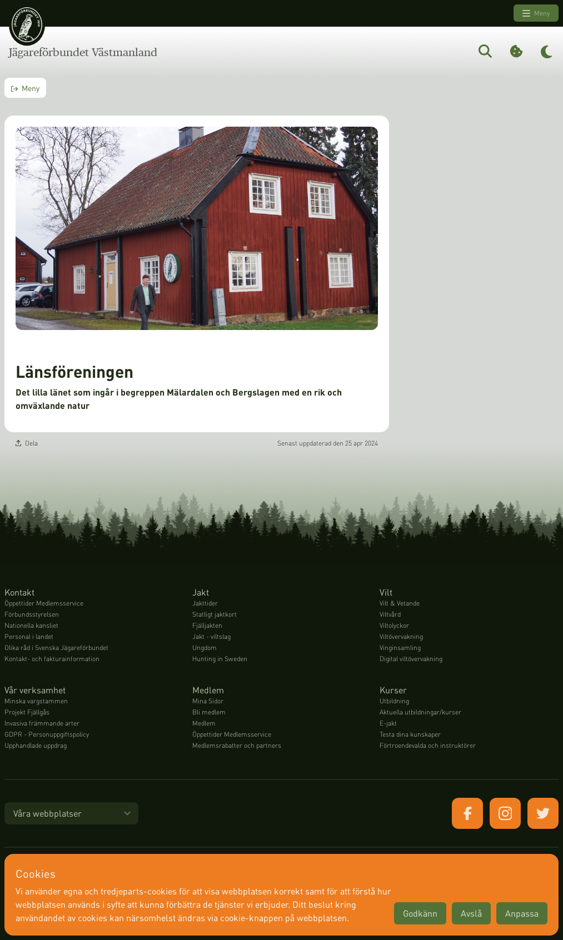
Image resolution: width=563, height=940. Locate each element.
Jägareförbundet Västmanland (83, 52)
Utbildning (394, 701)
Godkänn (420, 913)
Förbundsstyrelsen (31, 614)
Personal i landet (28, 636)
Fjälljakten (207, 625)
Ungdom (204, 647)
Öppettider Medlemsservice (43, 603)
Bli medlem (209, 712)
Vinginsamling (400, 647)
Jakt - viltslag (211, 636)
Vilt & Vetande (400, 603)
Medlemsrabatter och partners (236, 745)
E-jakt (388, 723)
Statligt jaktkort (214, 614)
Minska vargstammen (36, 701)
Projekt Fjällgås (26, 712)
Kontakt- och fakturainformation (51, 658)
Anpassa (522, 913)
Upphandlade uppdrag (35, 745)
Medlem (204, 723)
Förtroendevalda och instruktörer (428, 745)
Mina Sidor (207, 701)
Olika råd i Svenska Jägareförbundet (56, 647)
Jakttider (205, 603)
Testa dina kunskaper (410, 734)
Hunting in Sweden (219, 658)
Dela (27, 443)
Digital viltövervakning (411, 658)
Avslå (471, 913)
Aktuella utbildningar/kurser (420, 712)
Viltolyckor (394, 625)
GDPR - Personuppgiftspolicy (46, 734)
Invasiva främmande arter (41, 723)
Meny (536, 13)
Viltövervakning (401, 636)
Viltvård (390, 614)
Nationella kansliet (31, 625)
